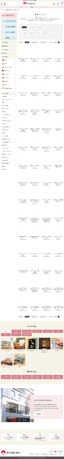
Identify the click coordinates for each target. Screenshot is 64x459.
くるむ (4, 64)
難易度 (32, 7)
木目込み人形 (5, 160)
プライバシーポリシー (58, 454)
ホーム (2, 10)
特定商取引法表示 (45, 454)
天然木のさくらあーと (7, 120)
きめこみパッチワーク (7, 99)
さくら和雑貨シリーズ (7, 142)
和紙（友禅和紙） (5, 163)
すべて (24, 27)
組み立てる (6, 71)
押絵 (3, 102)
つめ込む (5, 78)
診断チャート (5, 53)
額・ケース (5, 85)
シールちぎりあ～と (6, 114)
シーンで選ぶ (5, 49)
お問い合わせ (37, 454)
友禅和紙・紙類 (6, 88)
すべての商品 (5, 42)
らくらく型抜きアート (6, 127)
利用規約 (51, 454)
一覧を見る (4, 96)
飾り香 (3, 111)
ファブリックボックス (6, 151)
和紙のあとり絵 (5, 139)
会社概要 (31, 454)
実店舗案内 (38, 414)
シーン (42, 7)
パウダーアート (5, 124)
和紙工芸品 (4, 145)
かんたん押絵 (5, 105)
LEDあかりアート (6, 130)
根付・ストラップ (5, 108)
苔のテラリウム (5, 157)
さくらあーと (5, 117)
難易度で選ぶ (9, 10)
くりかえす (5, 74)
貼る (4, 60)
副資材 (5, 81)
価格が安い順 (34, 42)
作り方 (21, 7)
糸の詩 (3, 133)
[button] (62, 42)
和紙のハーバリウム (6, 154)
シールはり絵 (5, 136)
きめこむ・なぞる (7, 67)
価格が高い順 (43, 42)
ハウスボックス (5, 148)
